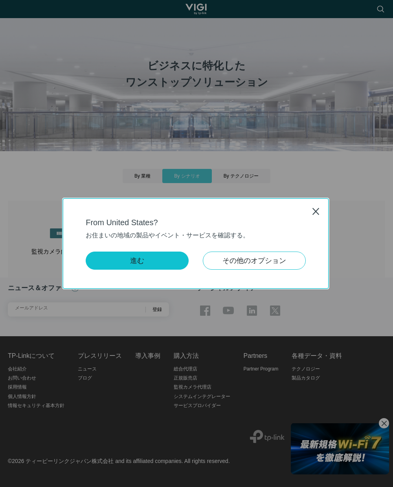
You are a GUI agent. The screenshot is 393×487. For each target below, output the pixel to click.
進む (137, 261)
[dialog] (196, 243)
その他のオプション (254, 261)
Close (316, 211)
